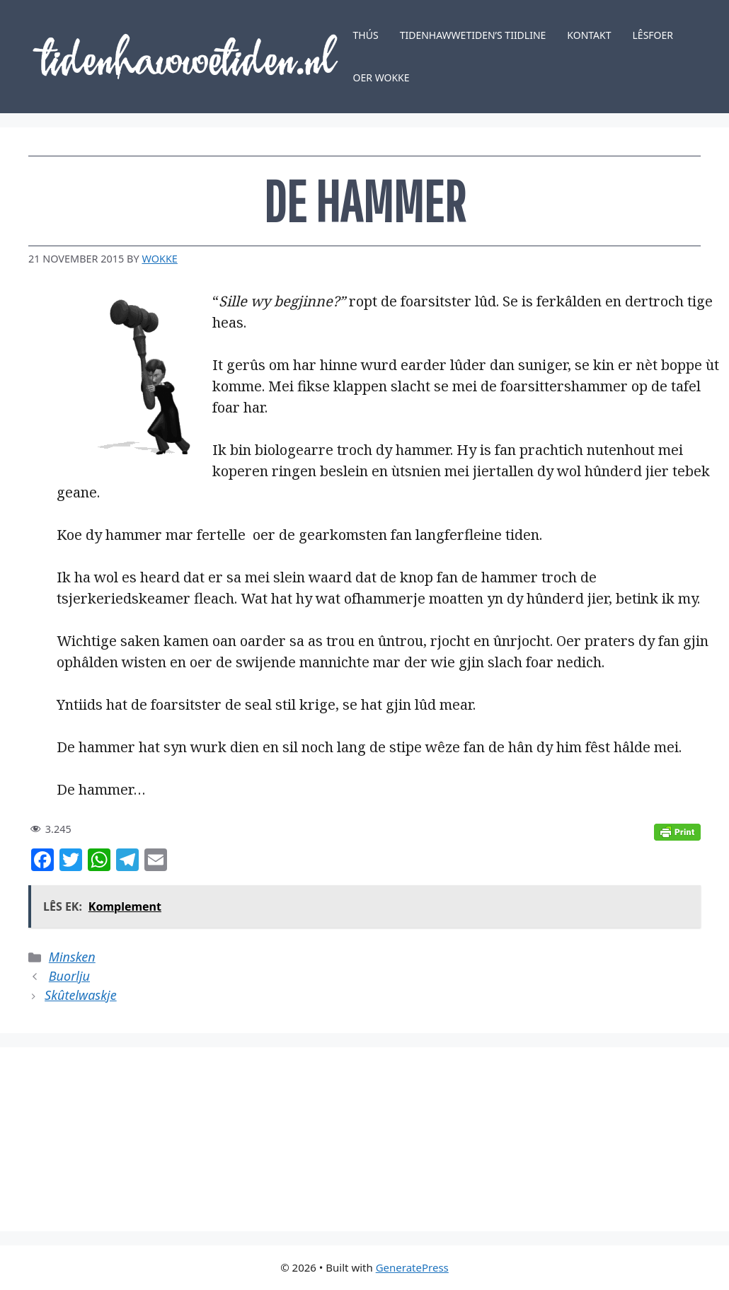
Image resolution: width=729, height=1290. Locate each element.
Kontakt (589, 35)
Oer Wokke (381, 77)
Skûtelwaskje (81, 994)
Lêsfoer (653, 35)
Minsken (72, 956)
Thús (366, 35)
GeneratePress (412, 1267)
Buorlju (69, 975)
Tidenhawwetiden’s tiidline (473, 35)
